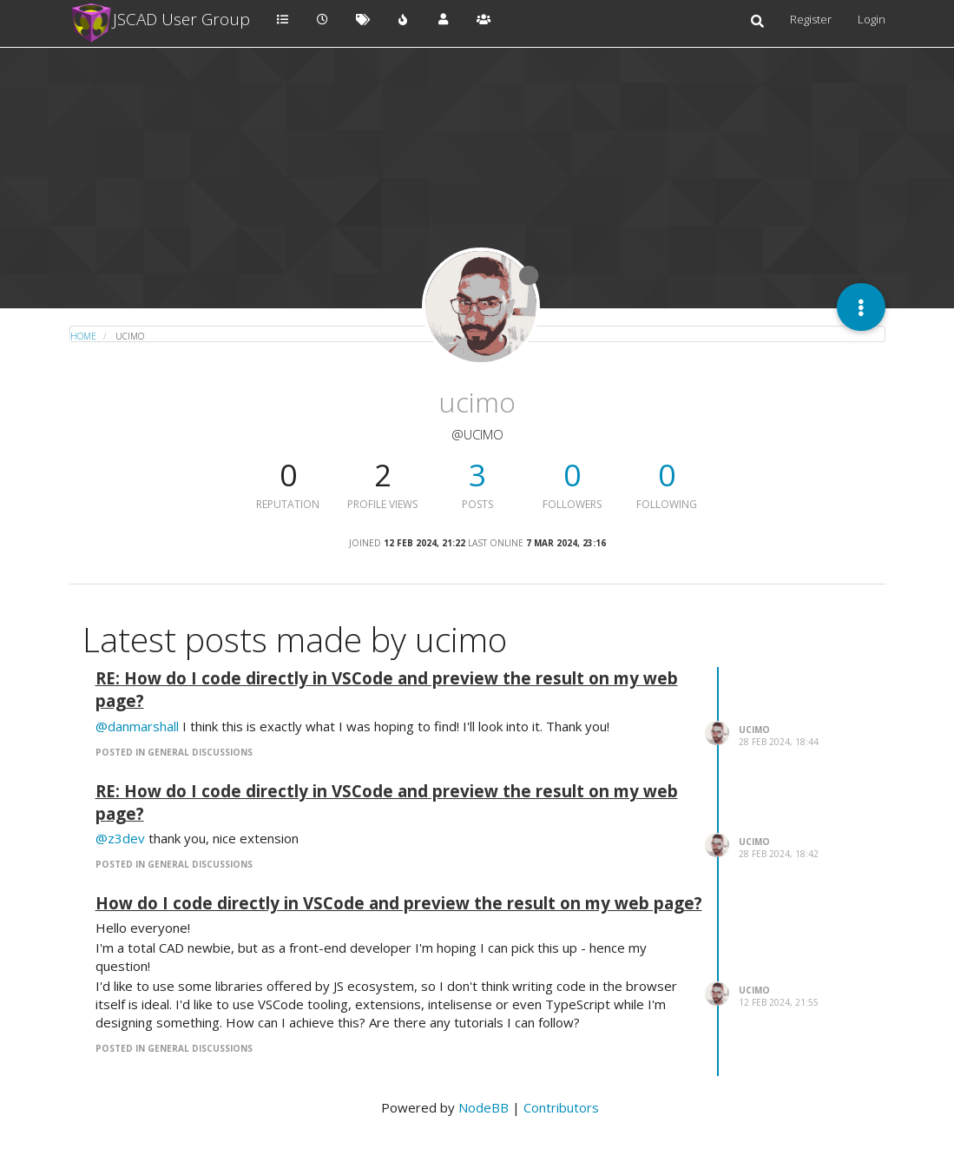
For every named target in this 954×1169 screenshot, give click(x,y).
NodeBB (483, 1107)
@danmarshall (137, 726)
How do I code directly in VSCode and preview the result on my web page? (398, 903)
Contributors (561, 1107)
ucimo (754, 729)
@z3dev (120, 838)
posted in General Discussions (174, 752)
